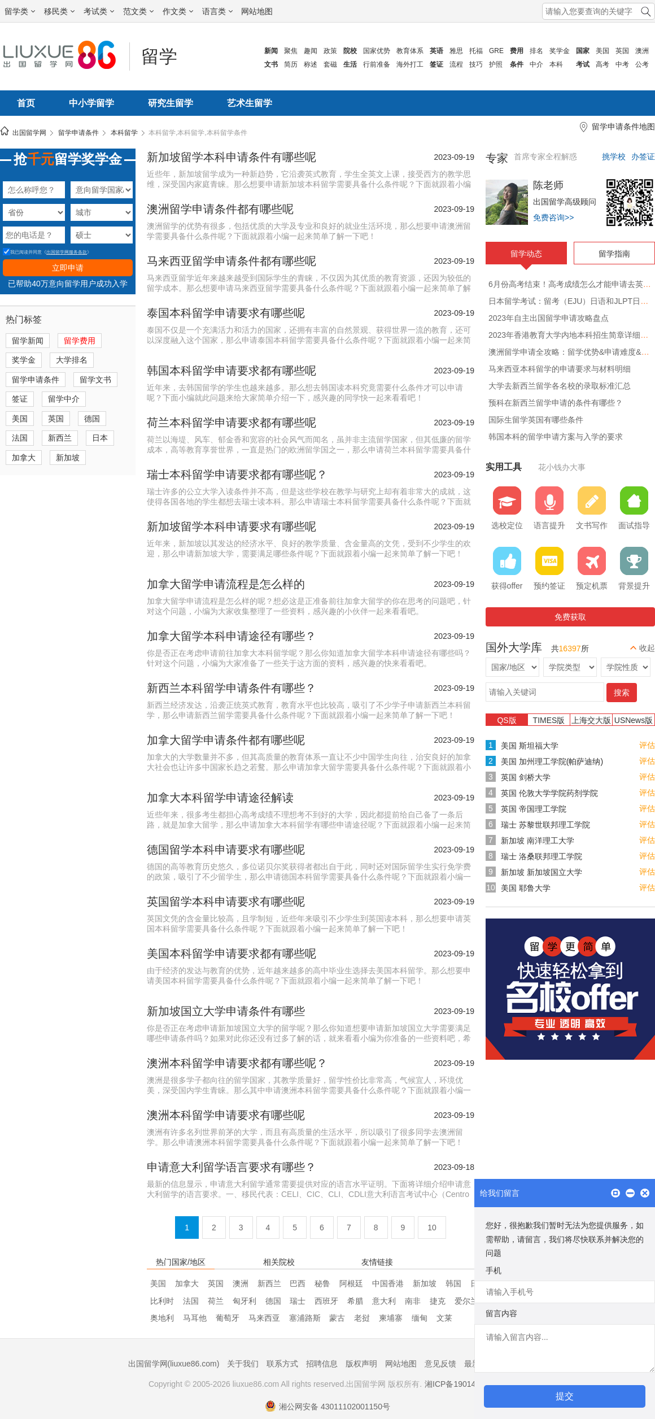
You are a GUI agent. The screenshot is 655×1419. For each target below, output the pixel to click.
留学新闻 (27, 340)
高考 (602, 64)
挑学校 (614, 156)
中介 (536, 64)
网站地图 (257, 11)
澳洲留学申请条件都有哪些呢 (220, 209)
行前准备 (376, 64)
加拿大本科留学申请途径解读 (220, 797)
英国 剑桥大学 (526, 777)
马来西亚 (264, 1317)
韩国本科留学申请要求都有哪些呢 (231, 370)
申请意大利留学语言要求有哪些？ (231, 1167)
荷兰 (216, 1300)
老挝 (362, 1317)
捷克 (438, 1300)
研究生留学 (170, 103)
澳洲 (642, 51)
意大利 (384, 1300)
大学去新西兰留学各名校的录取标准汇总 (559, 385)
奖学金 (559, 51)
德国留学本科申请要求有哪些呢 (226, 849)
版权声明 (361, 1363)
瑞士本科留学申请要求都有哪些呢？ (237, 474)
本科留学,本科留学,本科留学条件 (198, 133)
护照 (496, 64)
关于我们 (243, 1363)
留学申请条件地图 (623, 126)
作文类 (178, 11)
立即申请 (68, 267)
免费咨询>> (553, 217)
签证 (20, 398)
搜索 (622, 692)
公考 (642, 64)
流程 (456, 64)
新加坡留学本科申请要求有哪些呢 (231, 526)
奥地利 (162, 1317)
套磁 (330, 64)
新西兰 (60, 437)
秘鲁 (322, 1283)
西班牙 (326, 1300)
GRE (496, 51)
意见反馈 (440, 1363)
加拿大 (24, 457)
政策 (330, 51)
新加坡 (68, 457)
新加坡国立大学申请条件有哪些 (226, 1011)
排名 (536, 51)
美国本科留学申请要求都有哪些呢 (231, 953)
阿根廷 (351, 1283)
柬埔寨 (391, 1317)
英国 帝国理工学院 (533, 808)
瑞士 (297, 1300)
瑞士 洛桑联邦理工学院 (541, 856)
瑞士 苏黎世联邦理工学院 (545, 824)
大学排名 (72, 359)
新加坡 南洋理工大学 (537, 840)
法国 (20, 437)
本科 (556, 64)
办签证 (643, 156)
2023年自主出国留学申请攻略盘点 (548, 318)
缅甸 (419, 1317)
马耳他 (195, 1317)
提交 (565, 1396)
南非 (413, 1300)
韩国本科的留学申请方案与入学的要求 (555, 436)
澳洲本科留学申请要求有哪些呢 (226, 1115)
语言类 (217, 11)
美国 (602, 51)
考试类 (99, 11)
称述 (310, 64)
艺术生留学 (249, 103)
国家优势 (376, 51)
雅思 (456, 51)
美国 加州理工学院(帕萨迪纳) (552, 761)
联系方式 (282, 1363)
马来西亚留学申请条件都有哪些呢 (231, 261)
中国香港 (388, 1283)
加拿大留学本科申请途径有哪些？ (231, 636)
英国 (622, 51)
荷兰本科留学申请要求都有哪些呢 (231, 422)
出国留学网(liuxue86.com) (174, 1363)
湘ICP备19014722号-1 (464, 1383)
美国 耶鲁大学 (526, 888)
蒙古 (337, 1317)
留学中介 (64, 398)
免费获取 (570, 616)
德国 (92, 418)
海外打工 (409, 64)
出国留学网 (29, 133)
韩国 (453, 1283)
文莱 (444, 1317)
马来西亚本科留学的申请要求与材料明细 (559, 368)
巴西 (297, 1283)
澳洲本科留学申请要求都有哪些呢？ (237, 1063)
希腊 (355, 1300)
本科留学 (124, 133)
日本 (100, 437)
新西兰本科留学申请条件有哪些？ (231, 688)
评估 (647, 745)
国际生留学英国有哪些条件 (535, 419)
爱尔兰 (466, 1300)
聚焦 (291, 51)
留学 (159, 56)
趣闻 (310, 51)
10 (431, 1227)
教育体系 (409, 51)
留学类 (20, 11)
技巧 (476, 64)
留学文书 (95, 379)
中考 (622, 64)
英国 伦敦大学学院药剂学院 (549, 793)
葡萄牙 (227, 1317)
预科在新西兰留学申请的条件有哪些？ (555, 402)
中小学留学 (91, 103)
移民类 (59, 11)
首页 (26, 103)
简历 (291, 64)
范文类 (138, 11)
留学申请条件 (78, 133)
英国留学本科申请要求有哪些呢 (226, 901)
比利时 (162, 1300)
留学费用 (79, 340)
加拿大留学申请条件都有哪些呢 (226, 740)
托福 (476, 51)
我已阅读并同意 (22, 252)
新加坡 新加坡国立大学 (541, 872)
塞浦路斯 (305, 1317)
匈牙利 (244, 1300)
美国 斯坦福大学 (529, 745)
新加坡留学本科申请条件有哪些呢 (231, 157)
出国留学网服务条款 (66, 252)
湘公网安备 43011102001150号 (327, 1406)
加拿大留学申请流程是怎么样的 (226, 584)
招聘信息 (322, 1363)
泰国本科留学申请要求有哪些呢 (226, 313)
